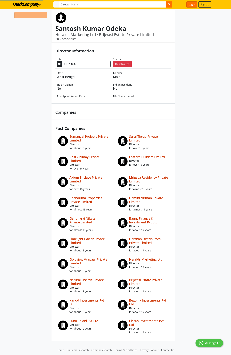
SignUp (204, 4)
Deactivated (122, 64)
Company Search (101, 350)
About (155, 350)
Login (191, 4)
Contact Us (167, 350)
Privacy (144, 350)
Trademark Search (78, 350)
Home (60, 350)
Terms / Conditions (125, 350)
